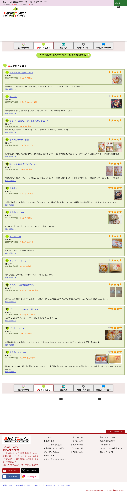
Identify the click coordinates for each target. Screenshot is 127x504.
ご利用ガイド (105, 445)
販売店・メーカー (103, 48)
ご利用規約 (36, 485)
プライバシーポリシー (50, 485)
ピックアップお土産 (51, 452)
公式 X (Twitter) (31, 470)
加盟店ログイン (8, 485)
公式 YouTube (12, 470)
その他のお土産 (77, 452)
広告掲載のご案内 (23, 485)
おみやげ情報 (23, 48)
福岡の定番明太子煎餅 (19, 140)
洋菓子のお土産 (77, 437)
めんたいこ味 (15, 237)
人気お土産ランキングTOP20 (55, 459)
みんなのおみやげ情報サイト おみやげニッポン (16, 439)
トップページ (49, 437)
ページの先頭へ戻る (115, 431)
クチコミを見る (43, 48)
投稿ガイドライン (107, 452)
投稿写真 (63, 48)
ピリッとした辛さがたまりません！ (25, 309)
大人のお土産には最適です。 (22, 285)
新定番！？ (14, 188)
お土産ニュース (50, 456)
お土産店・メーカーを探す (54, 448)
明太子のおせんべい (18, 352)
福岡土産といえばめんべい (21, 73)
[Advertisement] (62, 23)
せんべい (13, 97)
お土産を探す (49, 441)
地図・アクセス (83, 48)
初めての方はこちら (108, 437)
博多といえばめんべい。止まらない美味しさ (29, 121)
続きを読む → (10, 89)
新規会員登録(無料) (107, 441)
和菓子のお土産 (77, 441)
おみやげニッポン (14, 11)
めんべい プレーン (18, 261)
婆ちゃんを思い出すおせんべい (23, 164)
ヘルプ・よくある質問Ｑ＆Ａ (111, 448)
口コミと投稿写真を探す (53, 445)
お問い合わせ (66, 485)
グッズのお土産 (77, 448)
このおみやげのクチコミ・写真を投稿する (62, 55)
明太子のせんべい (17, 212)
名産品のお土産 (77, 445)
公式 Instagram (32, 477)
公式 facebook (12, 476)
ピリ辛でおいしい (17, 328)
